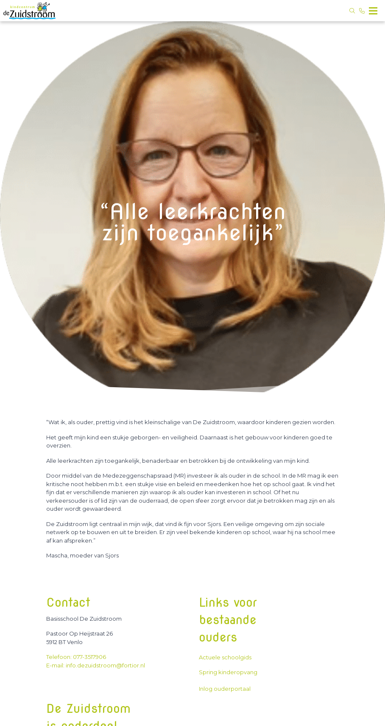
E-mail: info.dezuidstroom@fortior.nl (95, 665)
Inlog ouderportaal (225, 688)
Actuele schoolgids (226, 657)
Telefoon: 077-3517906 (76, 656)
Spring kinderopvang (228, 672)
